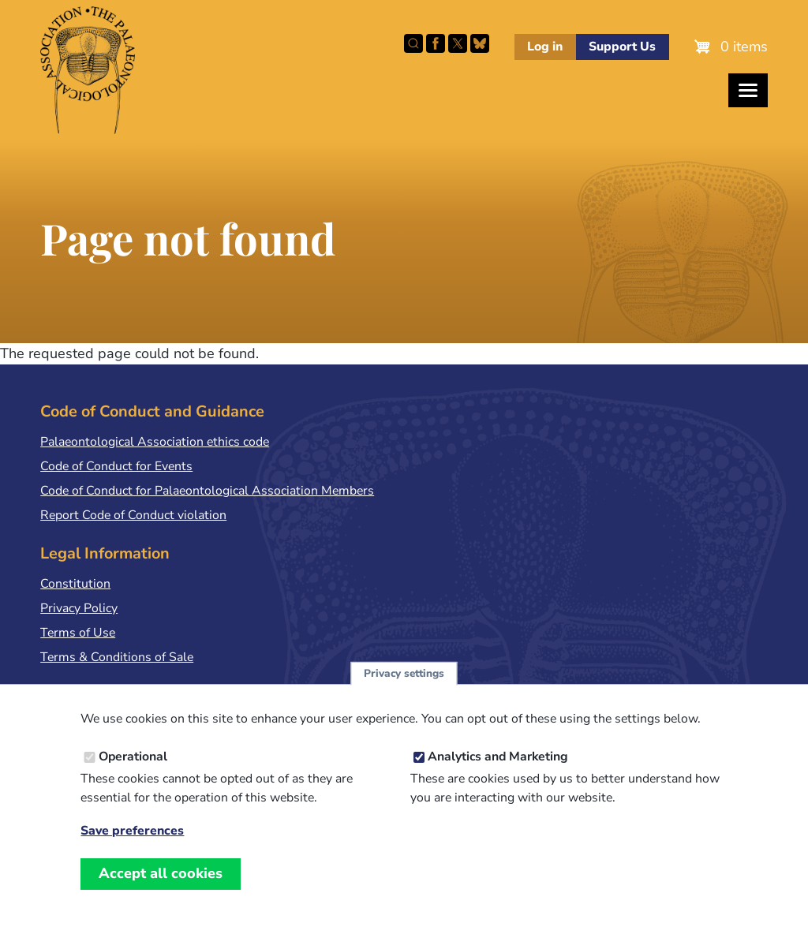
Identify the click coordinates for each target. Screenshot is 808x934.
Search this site (413, 43)
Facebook (435, 43)
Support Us (622, 46)
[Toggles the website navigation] (748, 90)
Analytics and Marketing (498, 762)
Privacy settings (404, 679)
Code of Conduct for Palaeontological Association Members (207, 490)
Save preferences (132, 838)
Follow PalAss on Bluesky (479, 43)
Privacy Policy (79, 608)
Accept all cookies (161, 879)
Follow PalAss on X (457, 43)
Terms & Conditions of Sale (116, 657)
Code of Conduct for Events (116, 466)
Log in (545, 46)
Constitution (75, 583)
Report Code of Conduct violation (133, 515)
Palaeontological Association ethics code (154, 441)
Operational (133, 762)
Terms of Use (77, 632)
